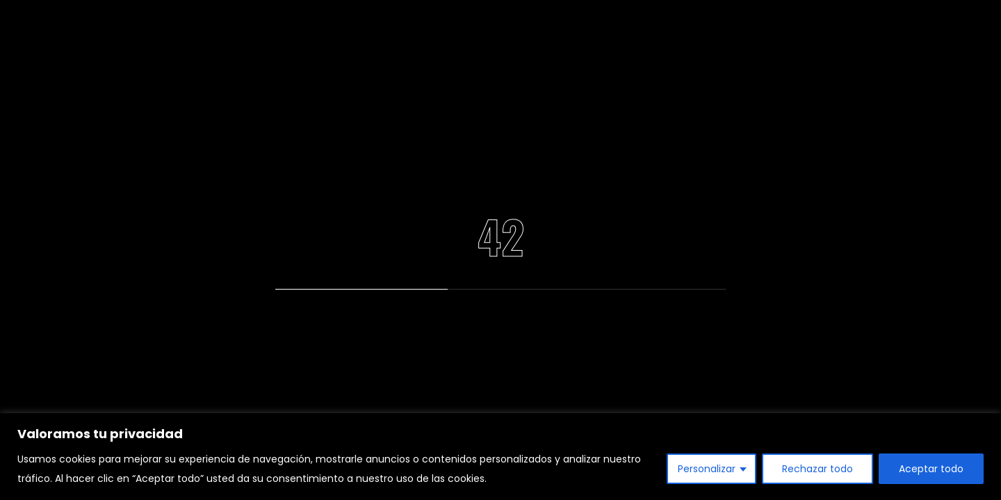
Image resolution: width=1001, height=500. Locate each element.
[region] (500, 456)
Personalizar (706, 469)
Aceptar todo (931, 469)
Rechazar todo (817, 469)
